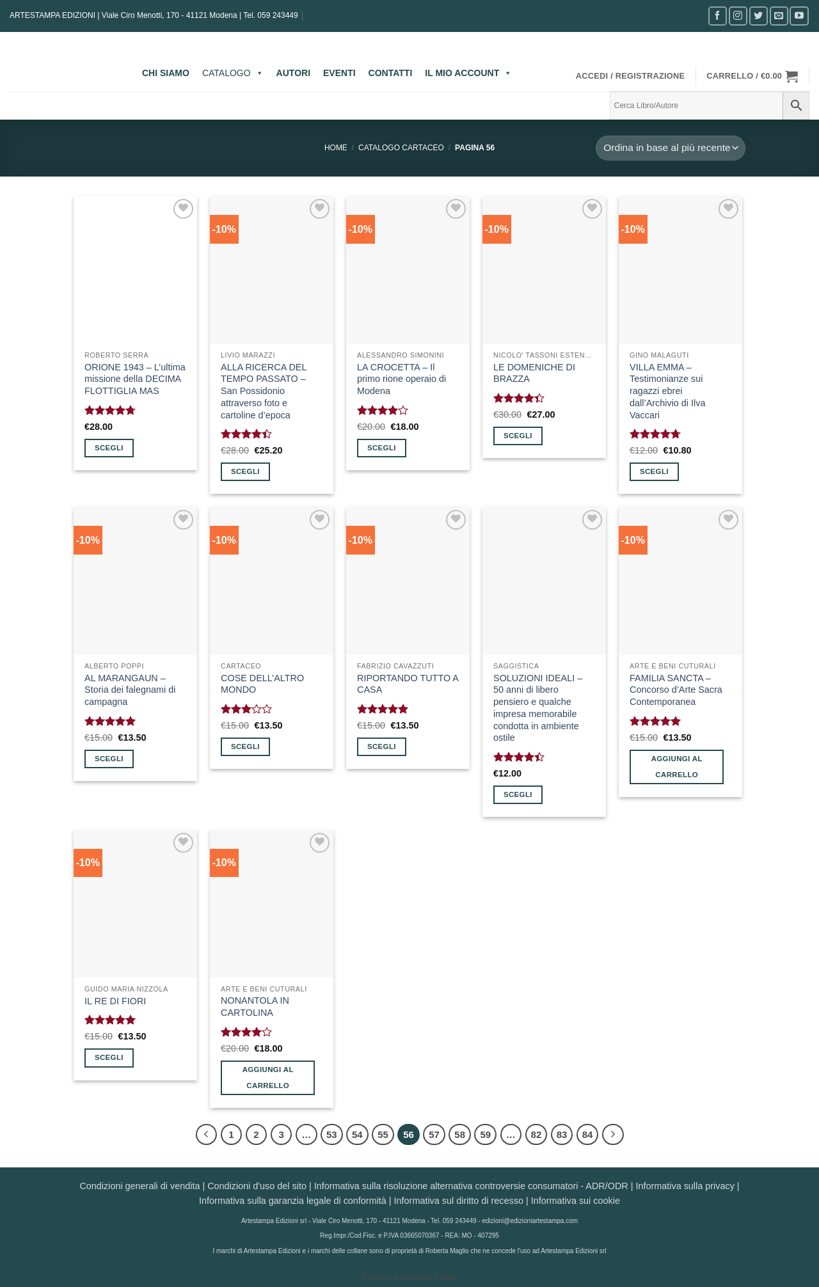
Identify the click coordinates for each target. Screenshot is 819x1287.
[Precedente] (207, 1135)
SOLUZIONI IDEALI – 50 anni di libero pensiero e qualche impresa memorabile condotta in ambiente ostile (537, 708)
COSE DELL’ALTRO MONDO (262, 684)
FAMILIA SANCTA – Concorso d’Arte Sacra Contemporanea (676, 690)
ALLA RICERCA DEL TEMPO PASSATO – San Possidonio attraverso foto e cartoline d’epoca (263, 391)
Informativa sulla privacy (684, 1186)
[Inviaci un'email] (779, 15)
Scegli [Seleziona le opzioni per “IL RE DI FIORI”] (109, 1057)
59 (485, 1134)
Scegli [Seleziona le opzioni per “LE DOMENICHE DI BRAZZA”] (518, 435)
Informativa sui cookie (575, 1201)
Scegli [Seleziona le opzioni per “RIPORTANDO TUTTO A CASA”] (381, 746)
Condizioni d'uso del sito (256, 1186)
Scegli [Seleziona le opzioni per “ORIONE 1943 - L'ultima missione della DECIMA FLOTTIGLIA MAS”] (109, 448)
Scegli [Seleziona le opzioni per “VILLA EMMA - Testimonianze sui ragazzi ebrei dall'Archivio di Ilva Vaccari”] (654, 471)
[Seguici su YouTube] (799, 15)
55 (383, 1134)
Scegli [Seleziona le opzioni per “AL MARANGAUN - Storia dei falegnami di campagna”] (109, 758)
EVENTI (339, 73)
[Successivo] (613, 1135)
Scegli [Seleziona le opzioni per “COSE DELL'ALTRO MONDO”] (245, 746)
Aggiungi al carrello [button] (677, 766)
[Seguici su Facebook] (717, 15)
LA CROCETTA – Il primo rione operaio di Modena (401, 379)
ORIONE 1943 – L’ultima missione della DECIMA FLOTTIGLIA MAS (135, 379)
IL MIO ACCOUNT (468, 73)
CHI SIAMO (165, 73)
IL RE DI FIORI (115, 1001)
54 (357, 1134)
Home (335, 147)
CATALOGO (233, 73)
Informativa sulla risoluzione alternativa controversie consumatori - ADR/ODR (471, 1186)
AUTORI (293, 73)
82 (536, 1134)
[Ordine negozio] (670, 148)
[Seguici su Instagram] (738, 15)
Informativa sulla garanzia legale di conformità (292, 1201)
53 (331, 1134)
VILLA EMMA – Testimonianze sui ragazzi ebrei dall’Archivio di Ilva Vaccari (667, 391)
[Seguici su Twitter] (758, 15)
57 (434, 1134)
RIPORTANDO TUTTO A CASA (407, 684)
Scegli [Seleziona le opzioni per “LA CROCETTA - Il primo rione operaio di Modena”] (381, 448)
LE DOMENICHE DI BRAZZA (534, 373)
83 (562, 1134)
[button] (630, 76)
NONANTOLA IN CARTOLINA (255, 1006)
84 (587, 1134)
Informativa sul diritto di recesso (458, 1201)
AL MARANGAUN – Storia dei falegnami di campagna (129, 690)
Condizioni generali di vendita (139, 1186)
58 (459, 1134)
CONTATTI (391, 73)
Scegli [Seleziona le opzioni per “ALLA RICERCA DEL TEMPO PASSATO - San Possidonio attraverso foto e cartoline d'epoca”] (245, 471)
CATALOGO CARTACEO (401, 147)
